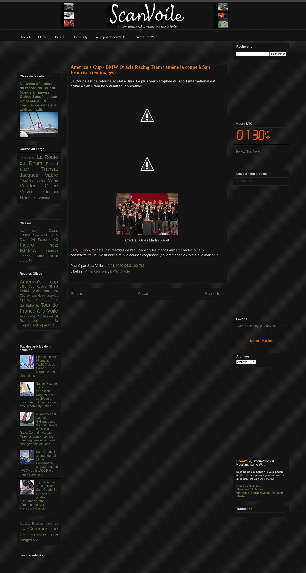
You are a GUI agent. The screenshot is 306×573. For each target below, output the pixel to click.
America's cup (96, 271)
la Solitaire (41, 198)
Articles (26, 523)
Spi (23, 300)
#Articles (256, 489)
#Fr (250, 492)
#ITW (239, 486)
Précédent (214, 293)
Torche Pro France (39, 300)
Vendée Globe (39, 185)
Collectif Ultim (42, 235)
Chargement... (246, 180)
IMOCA (33, 250)
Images (26, 540)
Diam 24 (28, 240)
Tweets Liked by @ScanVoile (256, 326)
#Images (242, 489)
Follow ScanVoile (248, 151)
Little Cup (28, 286)
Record (52, 164)
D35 (55, 235)
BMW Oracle (120, 271)
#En (256, 492)
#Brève (241, 492)
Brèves (39, 523)
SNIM (26, 291)
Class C (40, 231)
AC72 (26, 230)
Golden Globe (28, 157)
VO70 (54, 256)
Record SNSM (47, 286)
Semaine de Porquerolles (42, 295)
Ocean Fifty (35, 256)
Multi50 (52, 251)
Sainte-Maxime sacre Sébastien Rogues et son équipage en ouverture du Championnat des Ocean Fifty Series (38, 395)
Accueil (144, 293)
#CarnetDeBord (271, 492)
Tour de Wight (29, 316)
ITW (54, 535)
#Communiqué (252, 486)
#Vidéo (241, 496)
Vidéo (38, 540)
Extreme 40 (47, 240)
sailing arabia (43, 325)
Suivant (77, 293)
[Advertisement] (147, 50)
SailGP (30, 169)
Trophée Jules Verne (39, 180)
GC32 (54, 245)
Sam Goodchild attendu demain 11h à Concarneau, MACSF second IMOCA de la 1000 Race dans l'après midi (39, 463)
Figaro (35, 245)
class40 (26, 260)
